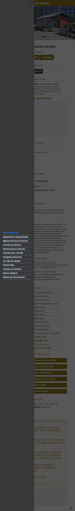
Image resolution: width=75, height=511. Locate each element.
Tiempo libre (8, 265)
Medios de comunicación (14, 277)
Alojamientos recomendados (15, 237)
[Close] (31, 2)
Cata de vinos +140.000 (13, 253)
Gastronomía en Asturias (14, 249)
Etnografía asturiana (12, 257)
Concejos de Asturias (12, 269)
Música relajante (10, 273)
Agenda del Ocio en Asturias (15, 241)
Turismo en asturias (12, 245)
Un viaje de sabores (11, 261)
